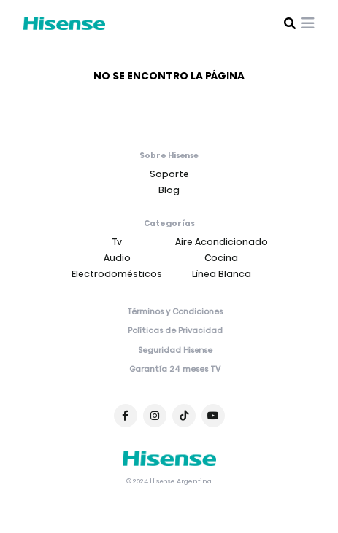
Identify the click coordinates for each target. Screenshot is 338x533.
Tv (117, 242)
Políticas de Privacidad (175, 331)
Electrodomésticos (117, 274)
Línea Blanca (221, 274)
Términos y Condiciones (175, 312)
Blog (169, 190)
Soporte (169, 174)
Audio (117, 258)
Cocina (221, 258)
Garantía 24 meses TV (174, 369)
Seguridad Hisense (175, 350)
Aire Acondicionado (221, 242)
